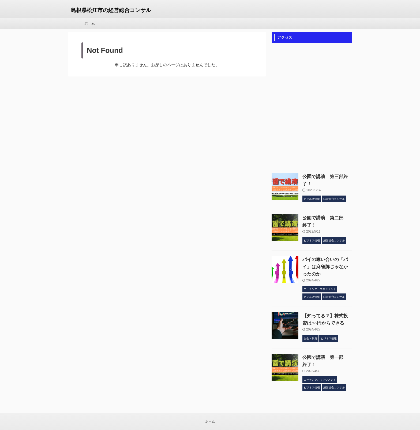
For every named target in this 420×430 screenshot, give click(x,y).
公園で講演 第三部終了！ (324, 177)
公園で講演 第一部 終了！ (326, 343)
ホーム (89, 23)
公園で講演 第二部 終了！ (326, 214)
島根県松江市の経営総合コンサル (111, 10)
